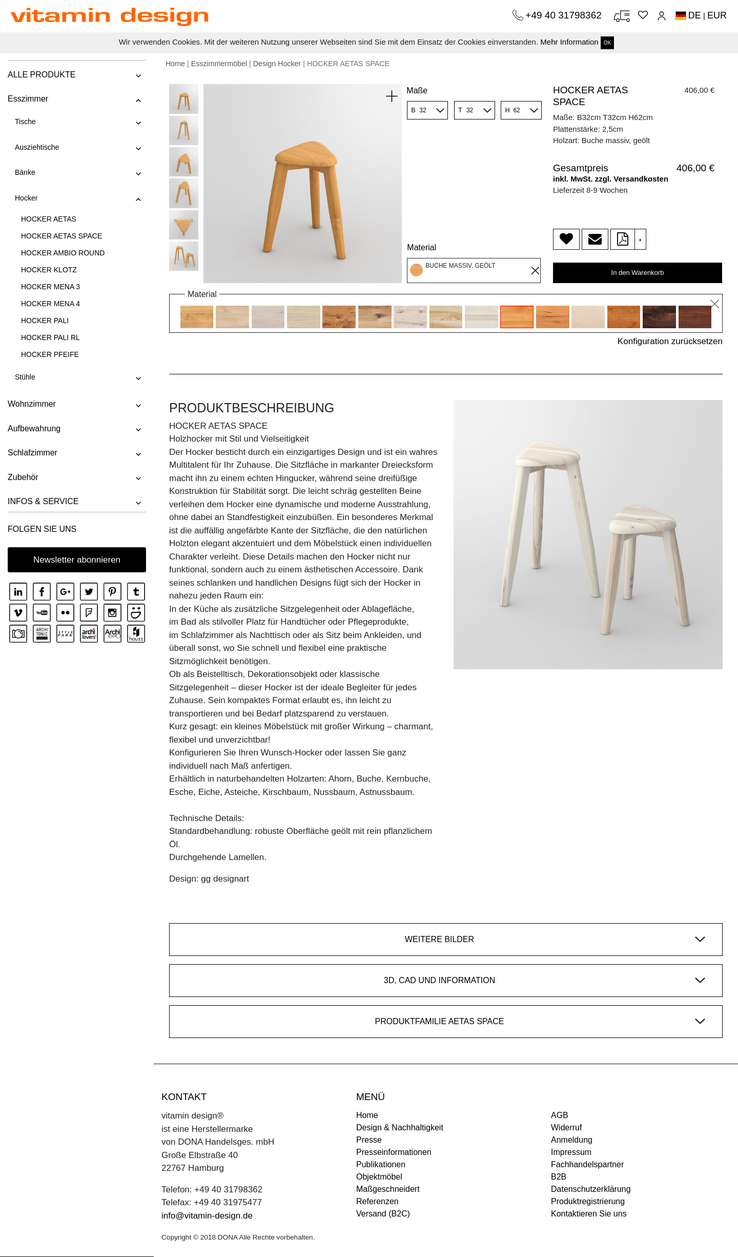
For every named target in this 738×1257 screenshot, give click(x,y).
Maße (416, 90)
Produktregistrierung (588, 1201)
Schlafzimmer (32, 452)
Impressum (571, 1152)
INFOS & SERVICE (43, 501)
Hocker (26, 198)
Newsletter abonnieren (76, 560)
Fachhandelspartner (587, 1164)
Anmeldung (571, 1139)
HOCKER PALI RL (50, 337)
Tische (25, 121)
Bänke (25, 172)
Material (421, 247)
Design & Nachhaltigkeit (399, 1127)
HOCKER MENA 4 (50, 304)
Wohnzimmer (32, 404)
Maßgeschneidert (388, 1189)
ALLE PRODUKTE (41, 74)
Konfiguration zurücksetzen (670, 341)
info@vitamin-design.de (207, 1216)
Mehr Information (569, 41)
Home (175, 63)
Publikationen (380, 1164)
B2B (558, 1176)
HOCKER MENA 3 (50, 287)
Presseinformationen (394, 1152)
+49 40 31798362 (564, 15)
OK (607, 43)
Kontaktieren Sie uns (589, 1213)
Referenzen (377, 1201)
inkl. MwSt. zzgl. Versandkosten (610, 178)
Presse (369, 1139)
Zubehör (23, 477)
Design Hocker (277, 63)
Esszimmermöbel (219, 63)
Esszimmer (28, 98)
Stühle (25, 377)
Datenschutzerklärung (591, 1189)
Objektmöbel (379, 1176)
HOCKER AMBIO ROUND (63, 253)
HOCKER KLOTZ (49, 270)
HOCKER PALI (45, 320)
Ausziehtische (37, 147)
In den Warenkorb (637, 272)
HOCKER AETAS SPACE (61, 236)
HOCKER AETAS (48, 219)
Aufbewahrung (34, 428)
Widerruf (566, 1127)
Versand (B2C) (383, 1213)
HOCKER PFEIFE (50, 354)
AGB (559, 1115)
